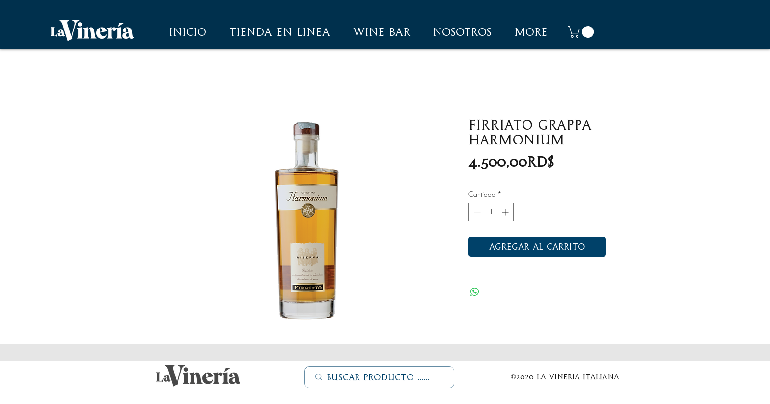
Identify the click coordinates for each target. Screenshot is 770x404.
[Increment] (506, 212)
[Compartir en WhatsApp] (475, 292)
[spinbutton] (491, 212)
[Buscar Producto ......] (380, 377)
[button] (462, 32)
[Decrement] (476, 212)
